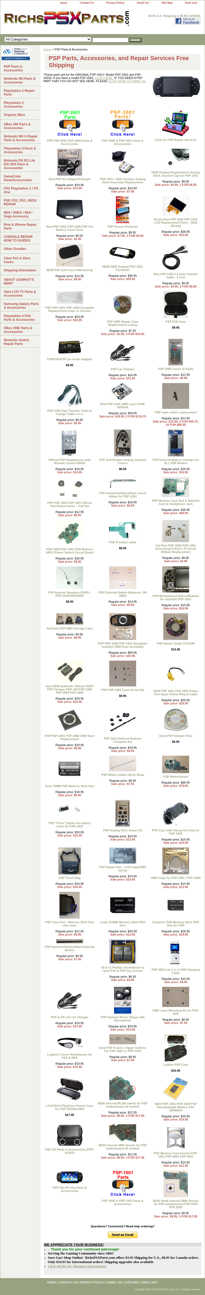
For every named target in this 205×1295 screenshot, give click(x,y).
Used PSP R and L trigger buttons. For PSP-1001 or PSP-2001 (122, 1049)
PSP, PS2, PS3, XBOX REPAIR (20, 202)
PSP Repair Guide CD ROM (176, 643)
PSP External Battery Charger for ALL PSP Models (176, 461)
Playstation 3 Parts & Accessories (20, 150)
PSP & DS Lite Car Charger (70, 1017)
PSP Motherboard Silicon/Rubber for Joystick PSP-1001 (176, 597)
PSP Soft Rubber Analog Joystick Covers (122, 461)
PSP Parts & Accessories (13, 68)
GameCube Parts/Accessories (18, 178)
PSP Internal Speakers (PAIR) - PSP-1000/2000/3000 (69, 594)
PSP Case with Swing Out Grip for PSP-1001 (176, 832)
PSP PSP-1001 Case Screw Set (122, 690)
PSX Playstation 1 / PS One (21, 190)
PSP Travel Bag (70, 877)
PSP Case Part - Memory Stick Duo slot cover (69, 924)
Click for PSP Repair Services (176, 139)
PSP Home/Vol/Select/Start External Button (69, 948)
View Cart (191, 2)
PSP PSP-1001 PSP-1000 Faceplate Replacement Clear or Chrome (69, 309)
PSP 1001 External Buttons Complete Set (123, 740)
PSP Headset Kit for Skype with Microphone (123, 1019)
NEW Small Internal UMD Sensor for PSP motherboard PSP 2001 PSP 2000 (176, 1204)
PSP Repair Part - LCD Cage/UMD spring (122, 868)
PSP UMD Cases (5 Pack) (175, 368)
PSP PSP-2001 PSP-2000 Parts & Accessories (70, 142)
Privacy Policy (115, 2)
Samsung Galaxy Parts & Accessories (21, 306)
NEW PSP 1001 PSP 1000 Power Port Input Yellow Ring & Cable (175, 692)
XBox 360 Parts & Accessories (17, 126)
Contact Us (87, 2)
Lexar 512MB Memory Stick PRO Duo (122, 924)
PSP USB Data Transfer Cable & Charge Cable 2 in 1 (69, 412)
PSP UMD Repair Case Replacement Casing (123, 323)
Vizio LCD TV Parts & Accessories (20, 293)
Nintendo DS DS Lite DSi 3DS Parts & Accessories (19, 164)
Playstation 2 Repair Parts (19, 92)
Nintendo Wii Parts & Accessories (20, 80)
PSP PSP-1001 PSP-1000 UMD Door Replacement (69, 737)
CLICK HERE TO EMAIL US (127, 81)
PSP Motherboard (175, 776)
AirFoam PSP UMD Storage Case (70, 628)
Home (47, 49)
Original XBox (14, 115)
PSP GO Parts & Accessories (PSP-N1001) (69, 1151)
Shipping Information (20, 270)
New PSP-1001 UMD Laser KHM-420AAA (122, 405)
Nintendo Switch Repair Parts (16, 342)
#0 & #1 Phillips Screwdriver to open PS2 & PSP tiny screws (122, 969)
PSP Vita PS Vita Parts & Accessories (69, 1189)
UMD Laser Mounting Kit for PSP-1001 (175, 1012)
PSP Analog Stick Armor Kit (122, 830)
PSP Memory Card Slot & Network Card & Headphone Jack (175, 502)
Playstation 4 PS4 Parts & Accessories (19, 318)
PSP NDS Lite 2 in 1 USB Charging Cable (175, 971)
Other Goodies (15, 249)
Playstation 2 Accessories (14, 104)
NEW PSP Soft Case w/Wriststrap (69, 270)
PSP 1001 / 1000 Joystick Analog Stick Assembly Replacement (123, 180)
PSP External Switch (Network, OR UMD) (122, 594)
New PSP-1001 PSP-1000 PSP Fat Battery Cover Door (69, 228)
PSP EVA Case (175, 321)
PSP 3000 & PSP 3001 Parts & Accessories (122, 142)
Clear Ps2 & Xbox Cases (17, 260)
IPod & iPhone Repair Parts (20, 226)
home (64, 2)
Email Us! (143, 2)
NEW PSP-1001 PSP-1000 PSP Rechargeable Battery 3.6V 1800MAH (176, 1107)
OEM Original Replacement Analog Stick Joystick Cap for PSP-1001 (175, 174)
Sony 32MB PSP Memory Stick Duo (69, 786)
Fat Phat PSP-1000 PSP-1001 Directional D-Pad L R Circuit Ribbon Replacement (175, 549)
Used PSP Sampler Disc (176, 735)
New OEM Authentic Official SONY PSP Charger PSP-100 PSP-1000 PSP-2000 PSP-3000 (69, 689)
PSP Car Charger (123, 369)
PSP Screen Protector (122, 226)
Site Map (166, 2)
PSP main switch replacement (176, 412)
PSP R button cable (122, 542)
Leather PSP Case (175, 1064)
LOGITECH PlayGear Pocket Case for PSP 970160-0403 (69, 1107)
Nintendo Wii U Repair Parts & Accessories (21, 138)
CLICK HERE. (104, 77)
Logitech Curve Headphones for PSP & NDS (69, 1056)
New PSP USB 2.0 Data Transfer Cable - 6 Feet (175, 275)
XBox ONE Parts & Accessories (18, 330)
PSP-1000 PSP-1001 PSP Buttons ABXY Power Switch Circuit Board (70, 551)
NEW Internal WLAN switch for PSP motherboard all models (123, 1105)
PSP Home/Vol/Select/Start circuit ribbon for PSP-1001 (122, 495)
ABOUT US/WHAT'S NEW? (19, 281)
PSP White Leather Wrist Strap (122, 774)
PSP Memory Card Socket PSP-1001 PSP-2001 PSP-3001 (176, 1155)
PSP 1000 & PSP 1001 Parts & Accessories (122, 1202)
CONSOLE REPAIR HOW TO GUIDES (18, 238)
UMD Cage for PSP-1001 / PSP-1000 (176, 877)
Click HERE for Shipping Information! (77, 1266)
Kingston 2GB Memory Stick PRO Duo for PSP (175, 924)
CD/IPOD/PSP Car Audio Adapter (70, 359)
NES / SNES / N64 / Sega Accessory (18, 214)
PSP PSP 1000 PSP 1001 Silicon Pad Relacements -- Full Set (69, 504)
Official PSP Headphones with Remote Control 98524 (70, 461)
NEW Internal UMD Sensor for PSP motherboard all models (122, 1147)
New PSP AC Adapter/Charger (69, 179)
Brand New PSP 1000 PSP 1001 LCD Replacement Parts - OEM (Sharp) (175, 222)
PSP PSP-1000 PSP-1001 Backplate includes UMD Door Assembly (122, 645)
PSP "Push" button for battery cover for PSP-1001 (69, 824)
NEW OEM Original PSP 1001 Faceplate (122, 268)
